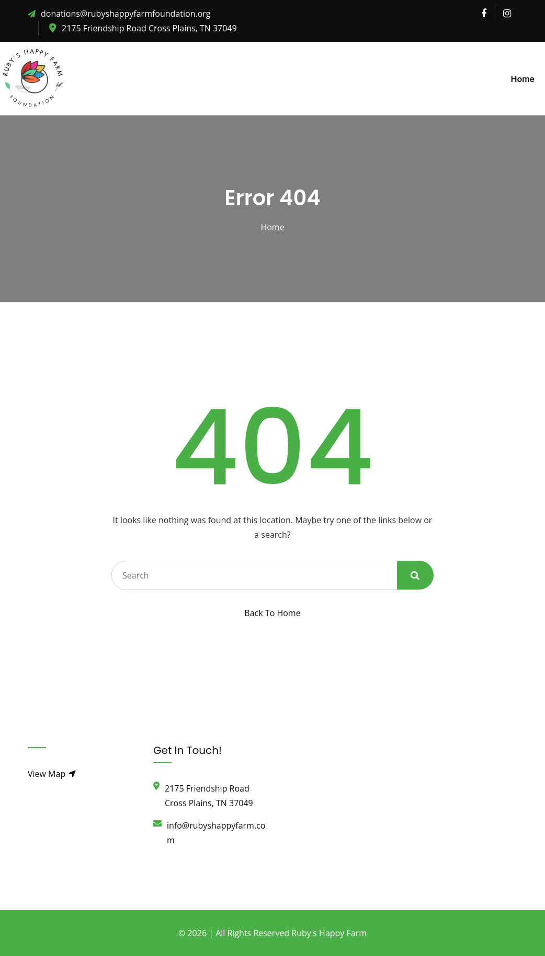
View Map (52, 774)
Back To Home (272, 613)
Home (522, 79)
